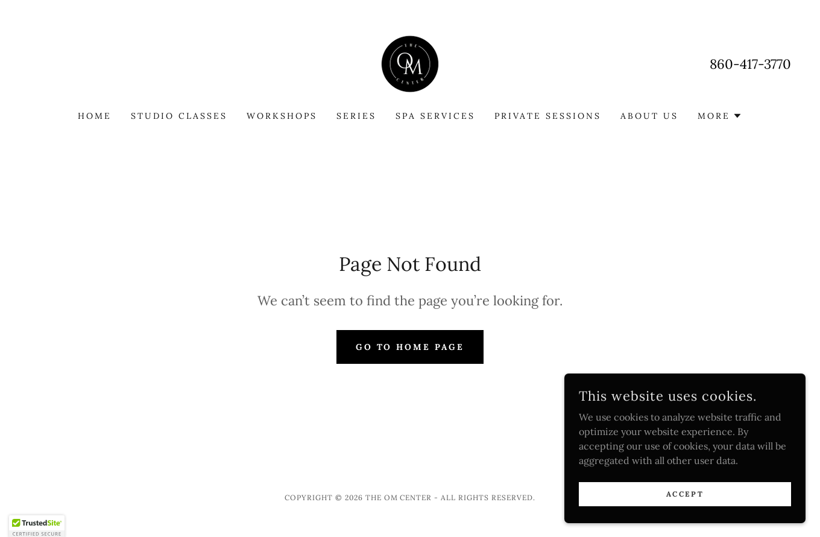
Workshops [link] (282, 115)
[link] (410, 63)
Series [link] (356, 115)
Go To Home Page (410, 347)
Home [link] (95, 115)
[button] (720, 116)
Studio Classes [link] (179, 115)
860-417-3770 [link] (750, 64)
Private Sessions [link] (547, 115)
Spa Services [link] (435, 115)
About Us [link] (649, 115)
